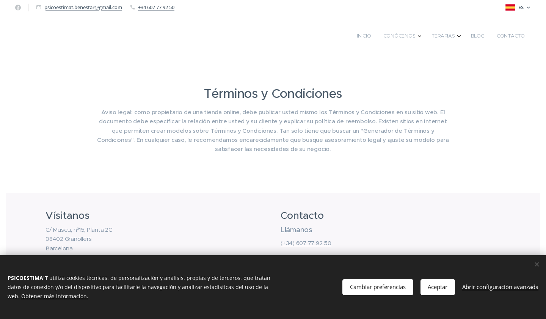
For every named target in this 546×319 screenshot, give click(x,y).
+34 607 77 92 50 (156, 7)
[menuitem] (471, 36)
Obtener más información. (54, 296)
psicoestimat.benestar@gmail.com (83, 7)
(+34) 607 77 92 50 (306, 243)
